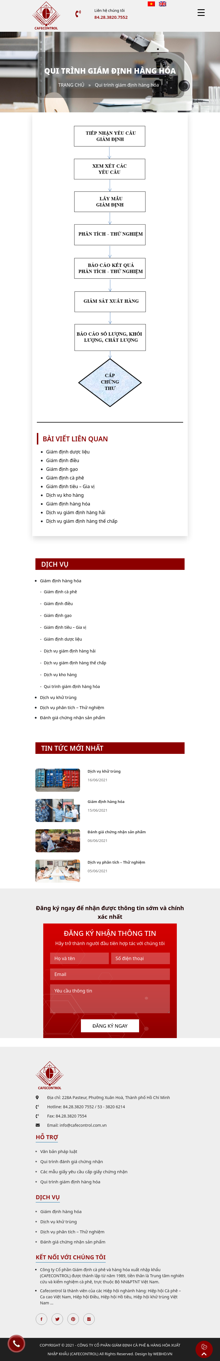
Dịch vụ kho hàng (65, 495)
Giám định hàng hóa (68, 504)
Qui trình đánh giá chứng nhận (71, 1161)
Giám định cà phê (65, 478)
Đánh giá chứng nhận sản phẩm (72, 717)
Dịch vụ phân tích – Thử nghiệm (72, 707)
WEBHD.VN (162, 1353)
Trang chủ (71, 85)
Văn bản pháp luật (58, 1151)
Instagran (89, 1319)
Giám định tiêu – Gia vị (70, 486)
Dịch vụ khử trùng (58, 697)
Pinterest (73, 1319)
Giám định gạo (62, 469)
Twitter (57, 1319)
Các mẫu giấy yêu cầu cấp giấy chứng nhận (84, 1171)
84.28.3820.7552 (111, 17)
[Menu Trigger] (201, 12)
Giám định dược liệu (68, 452)
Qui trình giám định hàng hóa (72, 686)
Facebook (41, 1319)
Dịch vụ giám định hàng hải (75, 512)
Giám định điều (62, 460)
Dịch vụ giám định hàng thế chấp (81, 521)
